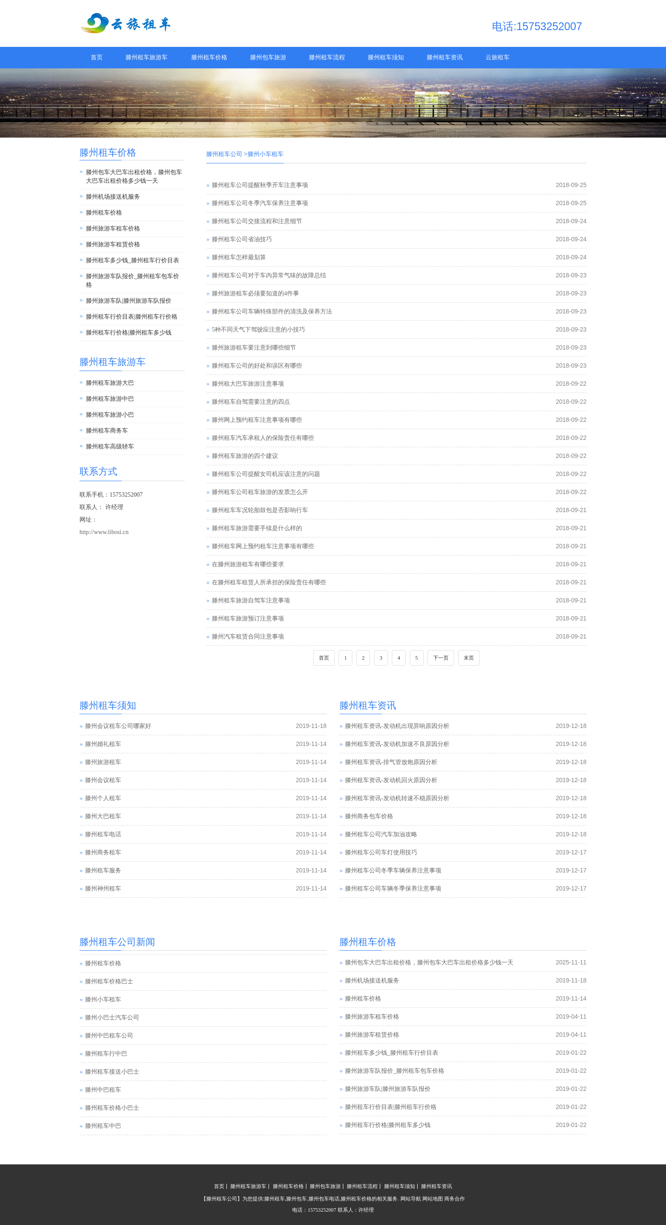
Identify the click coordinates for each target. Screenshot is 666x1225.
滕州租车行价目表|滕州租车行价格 (131, 316)
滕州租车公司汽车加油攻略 (381, 834)
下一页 (441, 658)
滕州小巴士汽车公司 (112, 1035)
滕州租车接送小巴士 (112, 1089)
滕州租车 (274, 1199)
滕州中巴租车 (103, 1107)
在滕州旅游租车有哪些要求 (248, 564)
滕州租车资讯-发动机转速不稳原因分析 (397, 798)
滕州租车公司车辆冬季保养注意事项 (393, 888)
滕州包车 (296, 1199)
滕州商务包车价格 (369, 816)
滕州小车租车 (103, 1017)
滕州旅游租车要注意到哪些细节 (254, 347)
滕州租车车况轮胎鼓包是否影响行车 (260, 510)
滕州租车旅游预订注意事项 (248, 618)
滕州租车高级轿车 (110, 446)
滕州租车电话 (103, 834)
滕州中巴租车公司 (109, 1053)
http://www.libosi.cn (103, 532)
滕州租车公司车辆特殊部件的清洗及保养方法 (272, 311)
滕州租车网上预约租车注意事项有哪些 (263, 546)
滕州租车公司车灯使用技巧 (381, 852)
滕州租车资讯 (445, 57)
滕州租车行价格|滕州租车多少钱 (128, 332)
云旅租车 (498, 57)
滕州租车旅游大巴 (110, 383)
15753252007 (322, 1210)
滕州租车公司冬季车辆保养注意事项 (393, 870)
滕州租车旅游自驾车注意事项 (251, 600)
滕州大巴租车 (103, 816)
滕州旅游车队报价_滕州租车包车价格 (132, 280)
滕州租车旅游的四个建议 (245, 456)
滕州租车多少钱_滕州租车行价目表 (132, 260)
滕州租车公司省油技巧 (242, 239)
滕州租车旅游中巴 (110, 399)
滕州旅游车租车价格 (113, 228)
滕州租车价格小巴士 (112, 1125)
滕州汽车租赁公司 (109, 963)
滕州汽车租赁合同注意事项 (248, 636)
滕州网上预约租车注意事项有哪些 (257, 420)
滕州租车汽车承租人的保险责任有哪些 (263, 438)
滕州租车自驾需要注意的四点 (251, 402)
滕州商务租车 (103, 852)
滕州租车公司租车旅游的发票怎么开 (260, 492)
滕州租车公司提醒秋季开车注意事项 (260, 185)
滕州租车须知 (386, 57)
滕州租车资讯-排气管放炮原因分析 (391, 762)
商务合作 (454, 1199)
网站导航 (410, 1199)
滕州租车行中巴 (106, 1071)
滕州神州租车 (103, 888)
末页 (469, 658)
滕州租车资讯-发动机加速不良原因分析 (397, 744)
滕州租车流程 (327, 57)
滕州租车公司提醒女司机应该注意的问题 (266, 474)
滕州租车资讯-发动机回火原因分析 (391, 780)
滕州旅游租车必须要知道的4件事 (255, 293)
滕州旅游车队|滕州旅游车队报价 (128, 301)
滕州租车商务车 (107, 430)
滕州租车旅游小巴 (110, 414)
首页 (97, 57)
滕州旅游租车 (103, 762)
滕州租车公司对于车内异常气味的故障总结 (269, 275)
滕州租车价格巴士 (109, 999)
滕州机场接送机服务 (113, 196)
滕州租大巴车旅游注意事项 (248, 384)
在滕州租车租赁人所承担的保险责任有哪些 (269, 582)
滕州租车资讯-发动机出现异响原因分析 (397, 726)
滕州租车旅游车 (146, 57)
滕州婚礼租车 (103, 744)
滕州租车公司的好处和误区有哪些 (257, 365)
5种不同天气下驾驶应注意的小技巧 (258, 329)
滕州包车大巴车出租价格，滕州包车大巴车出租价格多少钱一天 (134, 176)
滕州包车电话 (324, 1199)
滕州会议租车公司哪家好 (118, 726)
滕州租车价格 (209, 57)
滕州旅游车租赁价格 (113, 244)
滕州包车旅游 (268, 57)
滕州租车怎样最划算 (239, 257)
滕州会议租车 (103, 780)
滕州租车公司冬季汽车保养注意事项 (260, 203)
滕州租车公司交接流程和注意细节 (257, 221)
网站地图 (432, 1199)
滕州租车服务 (103, 870)
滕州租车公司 (224, 154)
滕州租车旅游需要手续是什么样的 (257, 528)
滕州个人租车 (103, 798)
